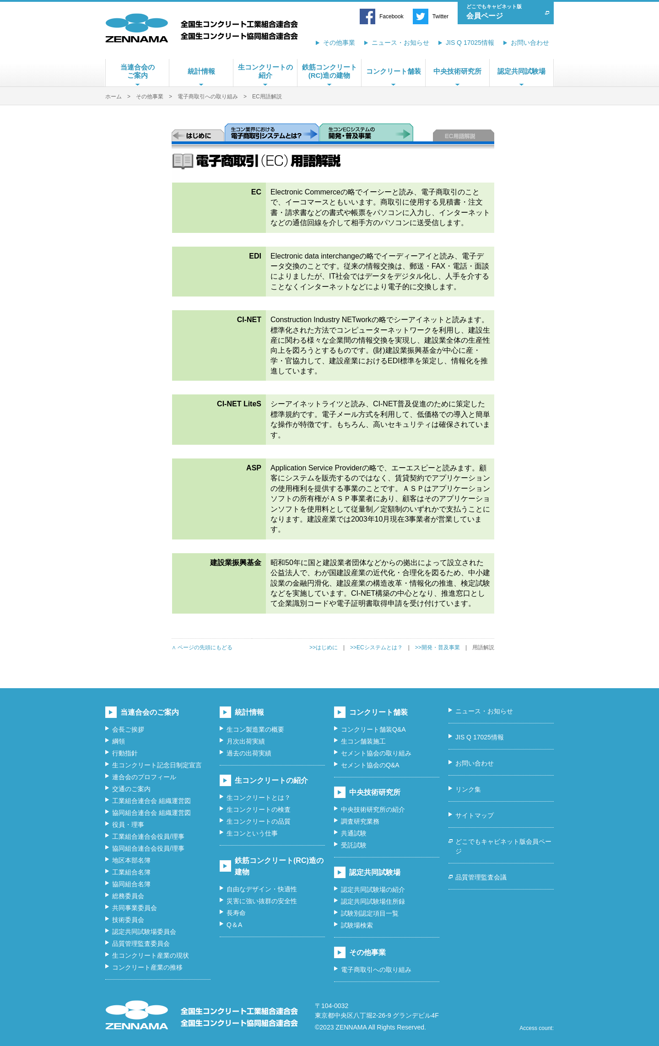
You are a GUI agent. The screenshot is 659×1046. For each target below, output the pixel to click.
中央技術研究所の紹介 (373, 809)
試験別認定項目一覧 (370, 913)
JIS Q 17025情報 (470, 42)
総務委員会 (128, 896)
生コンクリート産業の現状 (150, 955)
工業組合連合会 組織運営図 (151, 800)
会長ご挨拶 (128, 729)
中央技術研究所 (457, 71)
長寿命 (236, 913)
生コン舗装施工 (363, 741)
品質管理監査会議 (481, 877)
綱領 (118, 741)
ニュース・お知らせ (400, 42)
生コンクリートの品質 (259, 821)
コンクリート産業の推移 (147, 967)
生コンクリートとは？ (259, 797)
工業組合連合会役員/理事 (148, 836)
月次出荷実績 (246, 741)
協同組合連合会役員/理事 (148, 848)
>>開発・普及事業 (437, 647)
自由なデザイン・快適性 (262, 889)
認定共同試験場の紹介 (373, 889)
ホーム (113, 96)
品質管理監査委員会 (141, 943)
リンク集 (468, 789)
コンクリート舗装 (393, 71)
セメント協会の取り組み (376, 753)
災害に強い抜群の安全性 (262, 901)
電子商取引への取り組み (208, 96)
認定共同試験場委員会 (144, 931)
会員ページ (503, 11)
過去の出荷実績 (249, 753)
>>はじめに (323, 647)
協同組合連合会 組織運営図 (151, 812)
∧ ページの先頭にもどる (202, 647)
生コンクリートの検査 (259, 809)
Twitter (440, 16)
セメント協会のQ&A (370, 765)
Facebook (391, 16)
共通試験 (354, 833)
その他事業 (339, 42)
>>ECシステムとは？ (376, 647)
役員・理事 (128, 824)
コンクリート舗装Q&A (373, 729)
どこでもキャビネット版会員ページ (503, 846)
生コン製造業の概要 (255, 729)
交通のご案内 (131, 789)
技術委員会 (128, 919)
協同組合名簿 (131, 884)
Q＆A (234, 924)
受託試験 (354, 845)
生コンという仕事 (252, 833)
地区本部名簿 (131, 860)
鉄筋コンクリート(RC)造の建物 (329, 71)
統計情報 (201, 71)
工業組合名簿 (131, 872)
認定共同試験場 (521, 71)
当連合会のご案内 (137, 71)
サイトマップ (474, 815)
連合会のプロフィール (144, 777)
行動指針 (125, 753)
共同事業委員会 (134, 907)
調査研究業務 (360, 821)
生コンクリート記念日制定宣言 (157, 765)
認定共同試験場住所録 (373, 901)
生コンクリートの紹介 (265, 71)
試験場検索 (357, 925)
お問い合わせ (530, 42)
